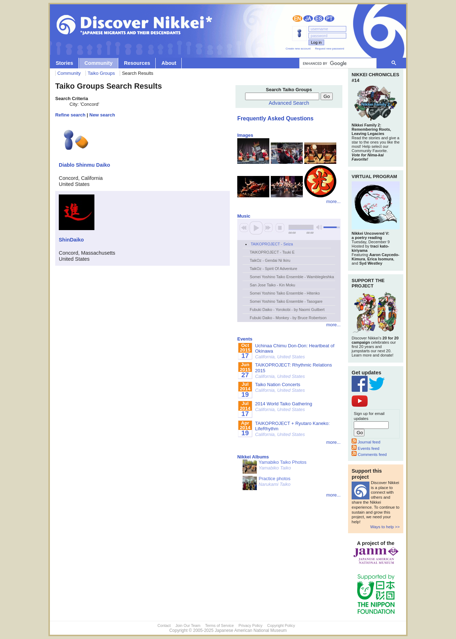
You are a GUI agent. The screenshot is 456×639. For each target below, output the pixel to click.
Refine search (70, 115)
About (168, 63)
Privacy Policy (251, 625)
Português (329, 18)
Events (244, 339)
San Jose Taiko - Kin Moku (272, 285)
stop (280, 228)
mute (319, 227)
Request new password (329, 48)
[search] (337, 63)
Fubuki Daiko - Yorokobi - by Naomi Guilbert (287, 309)
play (256, 227)
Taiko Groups (101, 73)
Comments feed (369, 454)
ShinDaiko (71, 240)
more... (333, 201)
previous (244, 228)
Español (319, 18)
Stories (64, 63)
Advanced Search (289, 103)
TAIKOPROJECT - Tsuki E (272, 252)
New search (102, 115)
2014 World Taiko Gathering (283, 406)
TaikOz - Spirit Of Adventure (273, 268)
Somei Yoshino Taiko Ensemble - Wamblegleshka (292, 277)
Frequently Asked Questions (275, 118)
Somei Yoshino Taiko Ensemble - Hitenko (285, 293)
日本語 (308, 18)
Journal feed (366, 442)
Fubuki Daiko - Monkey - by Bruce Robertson (288, 318)
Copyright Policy (281, 625)
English (297, 18)
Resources (137, 63)
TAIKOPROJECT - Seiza (272, 244)
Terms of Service (219, 625)
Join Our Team (187, 625)
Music (243, 216)
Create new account (298, 48)
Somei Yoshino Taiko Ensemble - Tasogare (286, 301)
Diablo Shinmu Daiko (84, 165)
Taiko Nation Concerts (280, 387)
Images (245, 135)
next (268, 228)
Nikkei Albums (253, 456)
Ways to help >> (385, 527)
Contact (164, 625)
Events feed (365, 448)
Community (98, 63)
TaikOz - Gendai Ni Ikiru (270, 260)
